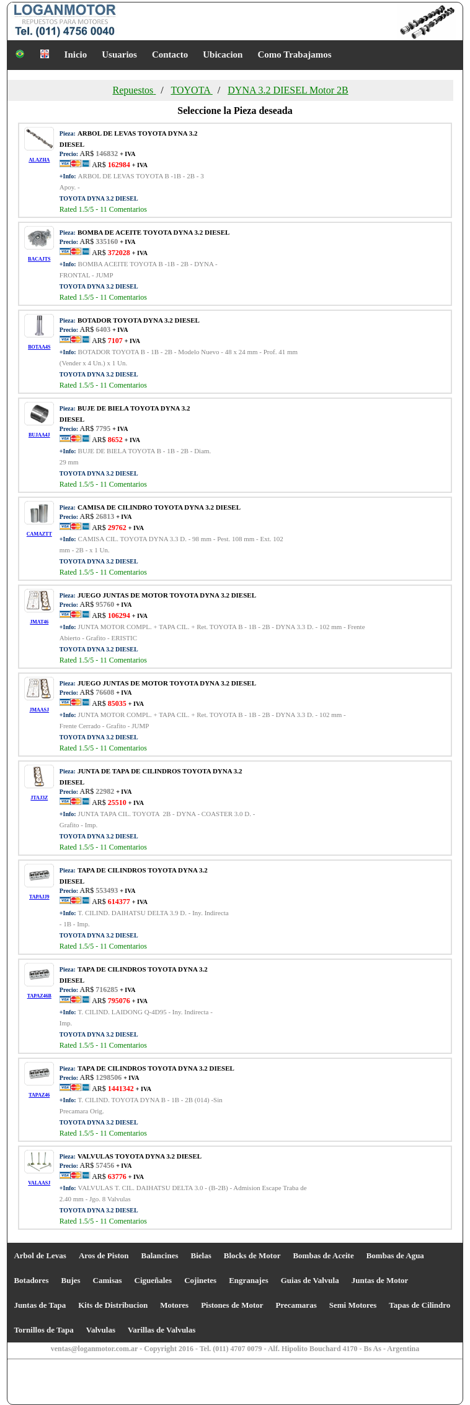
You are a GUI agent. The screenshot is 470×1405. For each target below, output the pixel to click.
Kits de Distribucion (113, 1305)
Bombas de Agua (395, 1255)
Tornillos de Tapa (43, 1329)
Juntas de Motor (380, 1280)
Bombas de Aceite (323, 1255)
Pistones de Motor (232, 1305)
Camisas (107, 1280)
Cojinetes (200, 1280)
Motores (174, 1305)
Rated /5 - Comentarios (103, 209)
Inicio (75, 54)
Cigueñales (153, 1280)
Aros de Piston (104, 1255)
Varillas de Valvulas (161, 1329)
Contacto (170, 54)
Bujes (70, 1280)
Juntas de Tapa (40, 1305)
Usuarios (119, 54)
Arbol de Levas (40, 1255)
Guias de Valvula (310, 1280)
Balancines (160, 1255)
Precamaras (296, 1305)
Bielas (201, 1255)
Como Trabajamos (294, 54)
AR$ (119, 164)
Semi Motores (353, 1305)
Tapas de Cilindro (419, 1305)
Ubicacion (222, 54)
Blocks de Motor (252, 1255)
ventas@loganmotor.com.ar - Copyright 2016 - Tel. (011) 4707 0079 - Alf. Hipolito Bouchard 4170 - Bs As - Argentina (235, 1348)
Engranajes (248, 1280)
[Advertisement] (87, 1383)
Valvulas (100, 1329)
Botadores (31, 1280)
